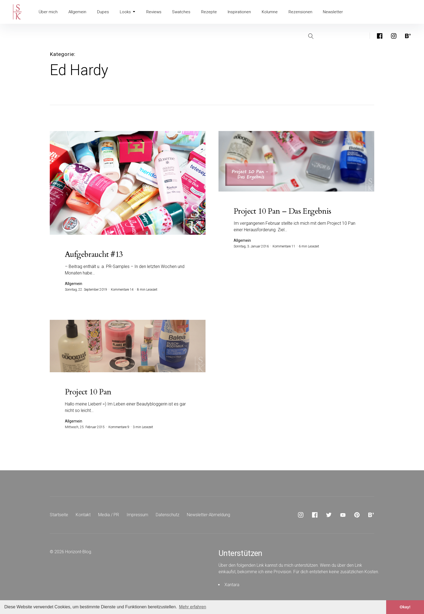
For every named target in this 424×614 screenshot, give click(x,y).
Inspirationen (234, 11)
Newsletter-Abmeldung (208, 514)
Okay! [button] (405, 607)
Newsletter (327, 11)
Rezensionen (295, 11)
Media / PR (108, 514)
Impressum (137, 514)
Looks (125, 11)
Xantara (231, 584)
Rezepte (205, 11)
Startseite (59, 514)
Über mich (48, 11)
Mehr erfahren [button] (192, 607)
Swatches (178, 11)
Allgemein (76, 11)
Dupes (101, 11)
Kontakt (83, 514)
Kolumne (265, 11)
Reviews (151, 11)
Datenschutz (167, 514)
